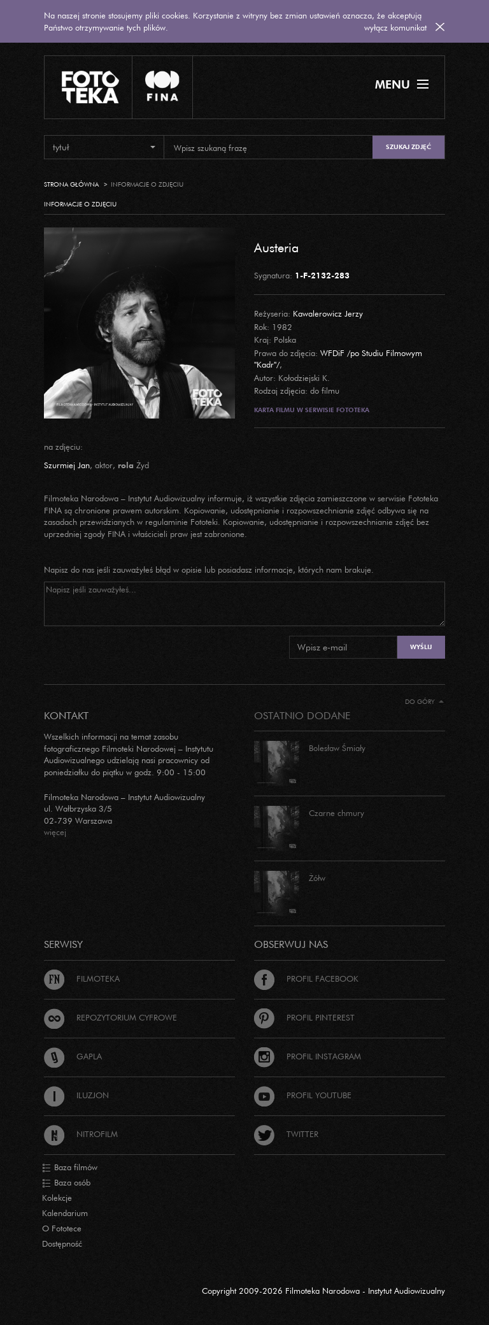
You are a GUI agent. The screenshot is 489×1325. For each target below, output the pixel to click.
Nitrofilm (81, 1134)
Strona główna (71, 184)
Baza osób (66, 1183)
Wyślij (421, 647)
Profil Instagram (307, 1056)
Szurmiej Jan (67, 465)
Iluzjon (76, 1095)
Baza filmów (69, 1167)
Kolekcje (57, 1197)
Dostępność (62, 1243)
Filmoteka (82, 978)
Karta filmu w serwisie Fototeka (311, 410)
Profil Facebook (306, 978)
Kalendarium (65, 1213)
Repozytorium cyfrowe (110, 1017)
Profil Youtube (302, 1095)
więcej (55, 832)
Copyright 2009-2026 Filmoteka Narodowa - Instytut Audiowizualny (323, 1291)
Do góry (424, 702)
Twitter (286, 1134)
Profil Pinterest (304, 1017)
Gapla (73, 1056)
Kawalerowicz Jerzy (328, 313)
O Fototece (62, 1228)
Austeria (276, 247)
